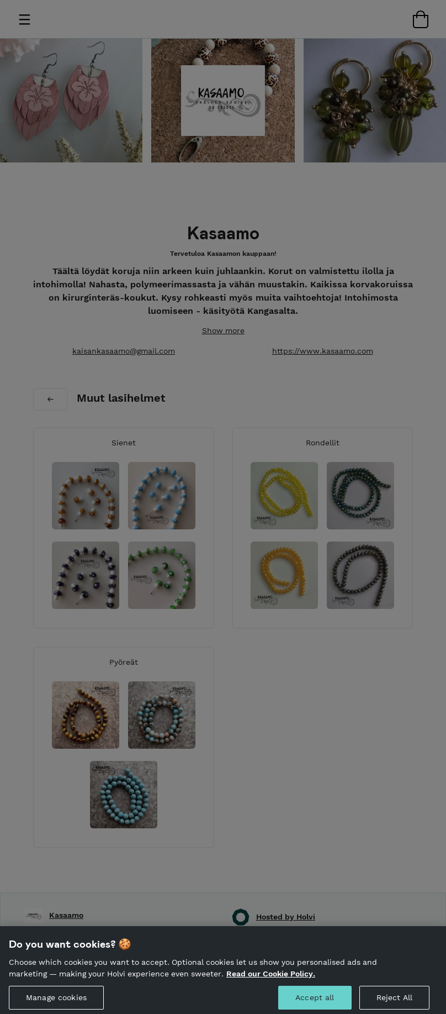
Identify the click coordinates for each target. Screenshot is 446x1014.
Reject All (394, 1001)
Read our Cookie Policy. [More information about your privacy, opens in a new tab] (270, 978)
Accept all (314, 1001)
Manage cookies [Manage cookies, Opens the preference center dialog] (56, 1001)
